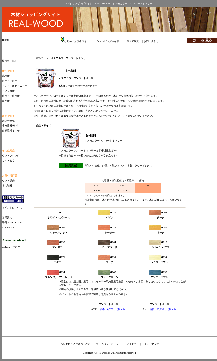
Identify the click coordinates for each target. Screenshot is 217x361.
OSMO (39, 58)
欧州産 (6, 100)
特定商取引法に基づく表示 (75, 344)
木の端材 (7, 185)
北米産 (6, 75)
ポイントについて (12, 207)
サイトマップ (151, 344)
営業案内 (7, 217)
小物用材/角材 (10, 125)
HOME (5, 40)
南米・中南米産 (11, 95)
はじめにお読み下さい (76, 41)
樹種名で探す (9, 60)
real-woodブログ (11, 247)
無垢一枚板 (8, 120)
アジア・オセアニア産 (14, 85)
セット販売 (8, 180)
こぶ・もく (8, 160)
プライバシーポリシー (108, 344)
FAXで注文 (133, 41)
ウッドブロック (11, 155)
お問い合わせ (151, 41)
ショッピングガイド (108, 41)
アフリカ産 (8, 90)
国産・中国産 (9, 80)
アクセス (132, 344)
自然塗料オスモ (11, 130)
